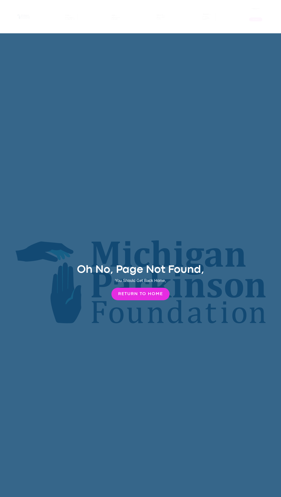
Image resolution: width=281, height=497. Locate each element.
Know (67, 14)
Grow (113, 15)
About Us (160, 14)
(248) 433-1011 (255, 8)
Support (206, 13)
